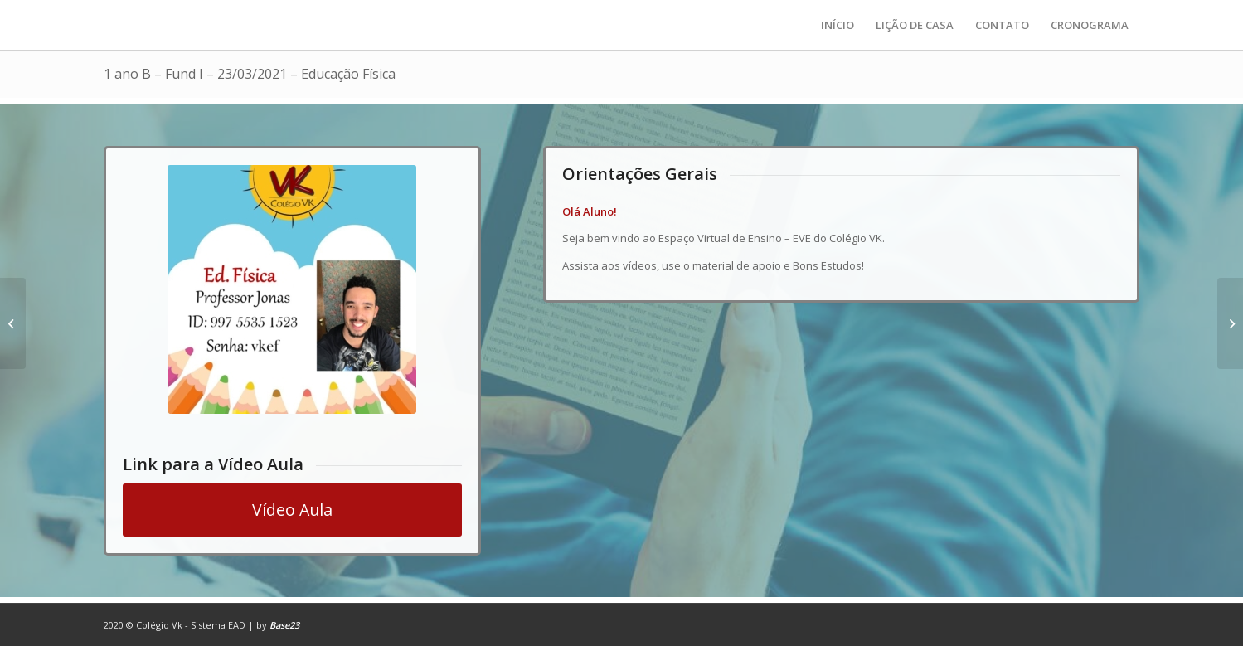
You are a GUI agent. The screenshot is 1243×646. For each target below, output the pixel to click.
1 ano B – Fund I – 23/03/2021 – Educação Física (250, 74)
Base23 (284, 625)
